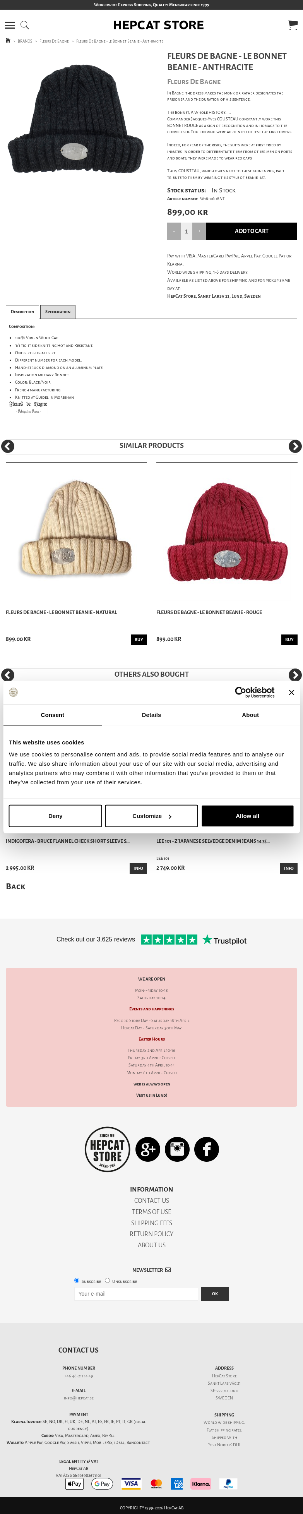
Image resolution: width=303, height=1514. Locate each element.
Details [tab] (151, 714)
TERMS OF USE (151, 1212)
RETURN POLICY (151, 1234)
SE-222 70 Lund (224, 1391)
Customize (151, 816)
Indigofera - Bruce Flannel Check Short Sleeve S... (68, 841)
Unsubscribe (124, 1281)
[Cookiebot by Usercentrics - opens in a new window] (240, 692)
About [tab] (250, 714)
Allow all (247, 816)
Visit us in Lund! (151, 1095)
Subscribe (91, 1281)
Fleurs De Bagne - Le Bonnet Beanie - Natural (61, 612)
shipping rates (228, 1430)
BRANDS (25, 41)
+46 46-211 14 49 (78, 1376)
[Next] (295, 446)
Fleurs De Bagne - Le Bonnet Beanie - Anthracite (119, 41)
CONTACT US (151, 1201)
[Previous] (7, 446)
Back (15, 886)
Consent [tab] (52, 714)
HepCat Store (224, 1376)
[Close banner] (291, 692)
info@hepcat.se (79, 1398)
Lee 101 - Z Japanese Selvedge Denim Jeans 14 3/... (213, 841)
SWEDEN (224, 1398)
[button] (10, 25)
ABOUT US (152, 1245)
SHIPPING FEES (151, 1223)
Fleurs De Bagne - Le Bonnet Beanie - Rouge (209, 612)
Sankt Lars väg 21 (224, 1383)
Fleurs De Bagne (54, 41)
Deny (55, 816)
